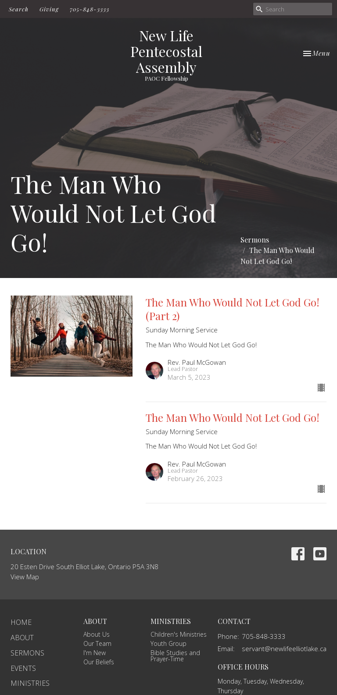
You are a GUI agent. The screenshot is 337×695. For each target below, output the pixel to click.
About (22, 637)
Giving (49, 9)
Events (23, 668)
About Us (96, 634)
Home (21, 622)
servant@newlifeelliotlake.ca (284, 648)
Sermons (254, 239)
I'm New (94, 653)
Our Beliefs (98, 662)
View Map (25, 576)
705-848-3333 (89, 9)
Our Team (97, 643)
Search (19, 9)
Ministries (30, 683)
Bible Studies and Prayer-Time (175, 656)
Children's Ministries (179, 634)
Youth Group (168, 643)
